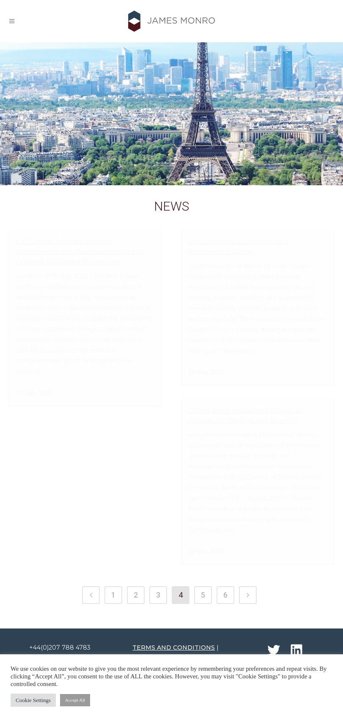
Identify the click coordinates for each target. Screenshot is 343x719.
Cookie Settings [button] (33, 700)
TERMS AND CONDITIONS (173, 639)
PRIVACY (158, 649)
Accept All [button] (75, 700)
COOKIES (192, 649)
